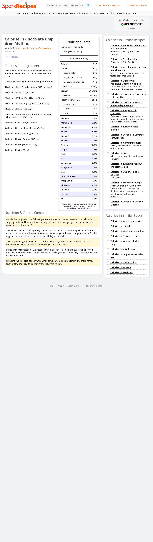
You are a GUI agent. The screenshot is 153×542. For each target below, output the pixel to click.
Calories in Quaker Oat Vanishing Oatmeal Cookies (125, 82)
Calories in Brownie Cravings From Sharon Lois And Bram (126, 184)
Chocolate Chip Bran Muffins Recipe (32, 48)
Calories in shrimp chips (123, 262)
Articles (131, 28)
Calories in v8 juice (120, 267)
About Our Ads (74, 285)
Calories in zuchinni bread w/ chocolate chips (126, 165)
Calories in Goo (118, 153)
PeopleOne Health (93, 285)
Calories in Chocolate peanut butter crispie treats (126, 104)
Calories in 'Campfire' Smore (125, 142)
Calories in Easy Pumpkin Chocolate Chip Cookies (124, 61)
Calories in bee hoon (121, 272)
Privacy (60, 285)
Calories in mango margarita (126, 221)
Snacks (15, 56)
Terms (51, 285)
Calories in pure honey (122, 249)
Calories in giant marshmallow (127, 231)
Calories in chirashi (120, 226)
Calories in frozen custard (124, 236)
